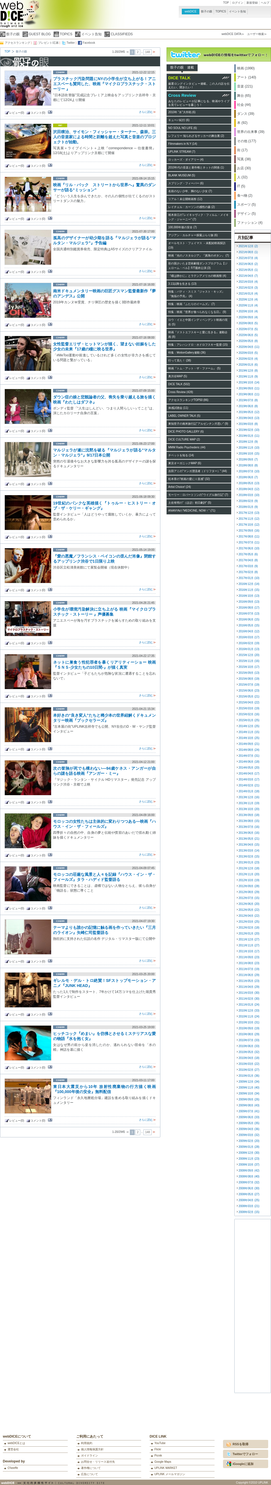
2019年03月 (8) (248, 423)
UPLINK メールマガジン (169, 1474)
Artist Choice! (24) (179, 486)
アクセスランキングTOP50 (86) (188, 400)
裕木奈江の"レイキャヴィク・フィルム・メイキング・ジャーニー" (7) (198, 217)
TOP (226, 2)
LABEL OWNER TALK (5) (184, 415)
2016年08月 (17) (249, 607)
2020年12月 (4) (248, 299)
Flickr (157, 1449)
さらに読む (146, 111)
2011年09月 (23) (249, 957)
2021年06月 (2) (248, 264)
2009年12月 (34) (249, 1081)
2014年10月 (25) (249, 738)
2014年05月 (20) (249, 767)
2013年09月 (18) (249, 815)
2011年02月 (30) (249, 998)
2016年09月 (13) (249, 601)
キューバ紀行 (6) (178, 120)
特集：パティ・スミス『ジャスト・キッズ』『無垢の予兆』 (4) (196, 294)
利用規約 (86, 1443)
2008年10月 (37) (249, 1164)
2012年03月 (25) (249, 921)
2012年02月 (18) (249, 927)
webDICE (190, 11)
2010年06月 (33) (249, 1046)
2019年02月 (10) (249, 429)
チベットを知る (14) (181, 455)
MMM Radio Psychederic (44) (187, 447)
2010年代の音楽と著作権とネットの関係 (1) (196, 167)
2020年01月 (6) (248, 364)
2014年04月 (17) (249, 773)
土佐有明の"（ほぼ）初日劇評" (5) (189, 502)
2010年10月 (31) (249, 1022)
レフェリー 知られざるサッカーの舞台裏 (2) (196, 135)
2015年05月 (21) (249, 696)
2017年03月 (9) (248, 566)
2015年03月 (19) (249, 708)
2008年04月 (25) (249, 1200)
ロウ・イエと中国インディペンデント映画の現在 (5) (198, 322)
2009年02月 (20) (249, 1140)
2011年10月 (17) (249, 951)
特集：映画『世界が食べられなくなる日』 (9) (197, 311)
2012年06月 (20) (249, 903)
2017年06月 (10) (249, 548)
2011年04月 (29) (249, 986)
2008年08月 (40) (249, 1176)
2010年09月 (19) (249, 1028)
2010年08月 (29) (249, 1034)
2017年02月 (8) (248, 572)
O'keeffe (13, 1467)
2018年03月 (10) (249, 495)
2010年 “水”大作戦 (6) (182, 112)
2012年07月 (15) (249, 898)
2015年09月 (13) (249, 672)
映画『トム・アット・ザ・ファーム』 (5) (194, 368)
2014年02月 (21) (249, 785)
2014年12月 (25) (249, 726)
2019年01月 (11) (249, 435)
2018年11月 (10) (249, 447)
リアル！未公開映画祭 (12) (185, 199)
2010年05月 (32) (249, 1052)
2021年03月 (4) (248, 281)
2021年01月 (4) (248, 293)
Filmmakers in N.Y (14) (182, 143)
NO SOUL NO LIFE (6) (182, 128)
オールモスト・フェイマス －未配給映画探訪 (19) (197, 245)
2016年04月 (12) (249, 631)
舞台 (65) (244, 96)
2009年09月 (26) (249, 1099)
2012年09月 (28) (249, 886)
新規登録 (252, 2)
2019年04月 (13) (249, 418)
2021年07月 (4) (248, 258)
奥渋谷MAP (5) (177, 376)
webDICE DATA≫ (233, 34)
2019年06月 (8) (248, 406)
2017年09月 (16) (249, 530)
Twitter (71, 42)
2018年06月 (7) (248, 477)
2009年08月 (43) (249, 1105)
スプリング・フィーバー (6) (186, 183)
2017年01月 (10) (249, 578)
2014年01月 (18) (249, 791)
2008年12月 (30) (249, 1152)
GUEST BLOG (40, 34)
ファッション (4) (250, 223)
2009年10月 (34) (249, 1093)
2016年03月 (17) (249, 637)
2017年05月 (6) (248, 554)
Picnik (158, 1455)
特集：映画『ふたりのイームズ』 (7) (191, 304)
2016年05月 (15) (249, 625)
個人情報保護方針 (92, 1449)
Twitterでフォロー (245, 1454)
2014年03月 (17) (249, 779)
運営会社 (13, 1449)
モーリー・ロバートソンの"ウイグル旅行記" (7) (198, 494)
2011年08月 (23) (249, 963)
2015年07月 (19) (249, 684)
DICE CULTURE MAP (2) (184, 439)
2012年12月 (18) (249, 868)
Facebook (89, 42)
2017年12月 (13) (249, 512)
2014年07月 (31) (249, 755)
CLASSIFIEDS (122, 34)
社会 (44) (244, 105)
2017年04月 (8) (248, 560)
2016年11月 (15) (249, 589)
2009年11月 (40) (249, 1087)
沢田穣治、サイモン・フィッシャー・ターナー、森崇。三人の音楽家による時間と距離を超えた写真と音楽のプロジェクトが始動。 (104, 137)
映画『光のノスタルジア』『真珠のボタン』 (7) (198, 255)
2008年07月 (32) (249, 1182)
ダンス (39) (245, 114)
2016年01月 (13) (249, 649)
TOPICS (220, 11)
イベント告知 (237, 11)
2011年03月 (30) (249, 992)
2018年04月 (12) (249, 489)
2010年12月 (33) (249, 1010)
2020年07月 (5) (248, 329)
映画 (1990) (246, 68)
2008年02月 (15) (249, 1212)
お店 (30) (244, 168)
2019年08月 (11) (249, 394)
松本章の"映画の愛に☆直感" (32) (189, 479)
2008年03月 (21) (249, 1206)
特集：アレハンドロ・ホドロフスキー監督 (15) (198, 344)
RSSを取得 (240, 1444)
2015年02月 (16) (249, 714)
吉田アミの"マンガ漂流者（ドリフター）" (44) (197, 471)
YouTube (159, 1443)
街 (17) (242, 150)
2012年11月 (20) (249, 874)
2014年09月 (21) (249, 743)
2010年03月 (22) (249, 1063)
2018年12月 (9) (248, 441)
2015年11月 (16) (249, 661)
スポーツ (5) (246, 205)
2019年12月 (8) (248, 370)
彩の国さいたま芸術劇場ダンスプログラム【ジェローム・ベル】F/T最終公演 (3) (198, 265)
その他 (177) (246, 141)
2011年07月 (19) (249, 969)
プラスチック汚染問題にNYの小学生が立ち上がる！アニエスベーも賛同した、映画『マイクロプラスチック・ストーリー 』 (104, 83)
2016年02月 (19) (249, 643)
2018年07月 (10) (249, 471)
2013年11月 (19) (249, 803)
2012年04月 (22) (249, 915)
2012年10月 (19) (249, 880)
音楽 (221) (245, 86)
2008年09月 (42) (249, 1170)
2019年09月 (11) (249, 388)
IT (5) (241, 186)
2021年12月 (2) (248, 246)
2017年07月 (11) (249, 542)
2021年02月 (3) (248, 287)
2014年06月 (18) (249, 761)
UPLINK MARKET (165, 1467)
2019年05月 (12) (249, 412)
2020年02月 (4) (248, 358)
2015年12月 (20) (249, 655)
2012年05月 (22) (249, 909)
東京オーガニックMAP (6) (184, 463)
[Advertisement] (253, 1306)
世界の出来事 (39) (251, 132)
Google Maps (162, 1461)
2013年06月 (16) (249, 832)
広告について (89, 1474)
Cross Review (182, 95)
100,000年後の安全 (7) (182, 227)
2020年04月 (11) (249, 346)
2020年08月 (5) (248, 323)
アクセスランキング (17, 42)
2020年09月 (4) (248, 317)
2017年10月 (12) (249, 524)
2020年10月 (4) (248, 311)
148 (147, 52)
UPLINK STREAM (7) (181, 151)
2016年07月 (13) (249, 613)
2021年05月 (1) (248, 269)
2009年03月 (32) (249, 1135)
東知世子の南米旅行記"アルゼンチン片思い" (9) (198, 423)
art (60, 125)
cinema (60, 72)
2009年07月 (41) (249, 1111)
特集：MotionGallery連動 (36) (187, 352)
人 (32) (242, 177)
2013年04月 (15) (249, 844)
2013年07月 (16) (249, 826)
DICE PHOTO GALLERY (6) (186, 431)
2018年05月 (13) (249, 483)
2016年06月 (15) (249, 619)
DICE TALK (179, 77)
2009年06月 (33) (249, 1117)
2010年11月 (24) (249, 1016)
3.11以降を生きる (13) (182, 283)
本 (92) (242, 123)
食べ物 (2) (244, 196)
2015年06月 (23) (249, 690)
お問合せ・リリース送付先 (98, 1461)
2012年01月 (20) (249, 933)
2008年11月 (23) (249, 1158)
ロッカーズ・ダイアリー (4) (186, 159)
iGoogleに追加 (243, 1464)
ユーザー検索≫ (257, 34)
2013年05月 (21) (249, 838)
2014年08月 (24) (249, 749)
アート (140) (246, 77)
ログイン (237, 2)
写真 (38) (244, 159)
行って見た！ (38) (179, 360)
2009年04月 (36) (249, 1129)
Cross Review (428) (180, 392)
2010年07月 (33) (249, 1040)
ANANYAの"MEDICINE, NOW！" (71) (191, 510)
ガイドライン (89, 1455)
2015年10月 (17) (249, 666)
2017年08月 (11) (249, 536)
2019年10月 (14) (249, 382)
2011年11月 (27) (249, 945)
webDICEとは (16, 1443)
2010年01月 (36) (249, 1075)
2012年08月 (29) (249, 892)
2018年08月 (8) (248, 465)
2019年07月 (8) (248, 400)
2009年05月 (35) (249, 1123)
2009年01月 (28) (249, 1146)
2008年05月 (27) (249, 1194)
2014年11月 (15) (249, 732)
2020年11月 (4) (248, 305)
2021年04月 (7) (248, 275)
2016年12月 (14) (249, 583)
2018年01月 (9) (248, 506)
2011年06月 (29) (249, 975)
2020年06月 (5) (248, 335)
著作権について (91, 1467)
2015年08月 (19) (249, 678)
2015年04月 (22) (249, 702)
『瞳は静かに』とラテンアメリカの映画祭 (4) (197, 275)
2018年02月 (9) (248, 501)
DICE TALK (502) (179, 384)
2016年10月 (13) (249, 595)
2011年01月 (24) (249, 1004)
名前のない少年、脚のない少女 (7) (190, 191)
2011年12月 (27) (249, 939)
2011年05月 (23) (249, 980)
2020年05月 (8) (248, 341)
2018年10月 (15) (249, 453)
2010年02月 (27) (249, 1069)
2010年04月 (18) (249, 1058)
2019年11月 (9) (248, 376)
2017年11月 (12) (249, 518)
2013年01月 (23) (249, 862)
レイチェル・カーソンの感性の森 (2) (191, 207)
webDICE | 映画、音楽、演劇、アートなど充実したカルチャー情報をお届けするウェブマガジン (11, 16)
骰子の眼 (206, 11)
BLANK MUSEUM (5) (181, 175)
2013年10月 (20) (249, 809)
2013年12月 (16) (249, 797)
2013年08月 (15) (249, 820)
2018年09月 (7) (248, 459)
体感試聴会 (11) (178, 407)
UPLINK (263, 1482)
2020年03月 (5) (248, 352)
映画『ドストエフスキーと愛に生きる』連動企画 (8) (198, 334)
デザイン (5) (246, 214)
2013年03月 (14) (249, 850)
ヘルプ (265, 2)
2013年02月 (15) (249, 856)
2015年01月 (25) (249, 720)
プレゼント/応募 (48, 42)
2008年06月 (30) (249, 1188)
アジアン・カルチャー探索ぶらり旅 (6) (193, 235)
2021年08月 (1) (248, 252)
